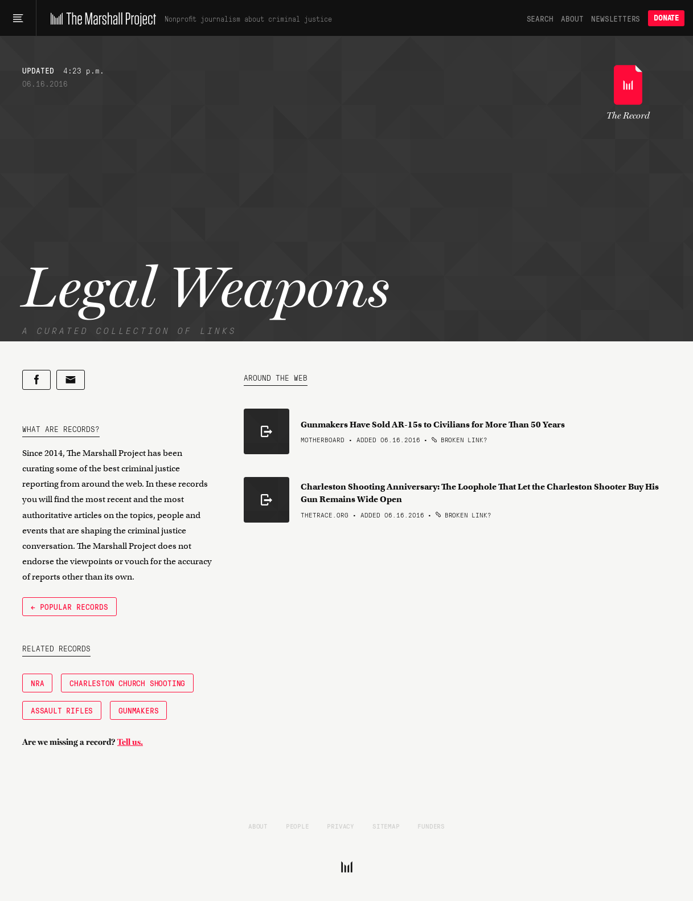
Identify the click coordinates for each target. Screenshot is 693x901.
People (297, 825)
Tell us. (130, 742)
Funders (431, 825)
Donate (666, 18)
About (572, 18)
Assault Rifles (62, 710)
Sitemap (386, 825)
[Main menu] (18, 18)
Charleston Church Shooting (127, 683)
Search (540, 18)
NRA (37, 683)
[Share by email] (70, 380)
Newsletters (615, 18)
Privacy (340, 825)
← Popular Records (69, 606)
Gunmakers (138, 710)
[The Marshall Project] (100, 18)
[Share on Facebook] (36, 380)
